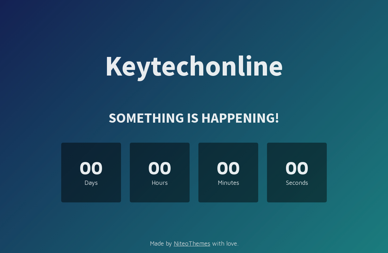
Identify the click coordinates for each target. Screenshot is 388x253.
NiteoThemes (192, 243)
